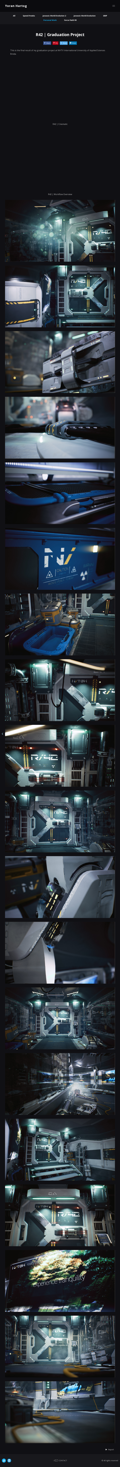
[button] (109, 1449)
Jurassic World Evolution (85, 16)
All (14, 16)
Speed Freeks (29, 16)
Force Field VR (70, 20)
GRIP (105, 16)
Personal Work (50, 20)
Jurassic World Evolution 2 (54, 16)
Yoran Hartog (16, 6)
